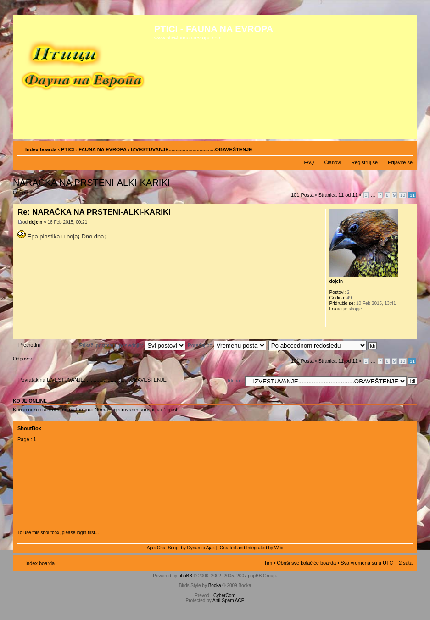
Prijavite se (400, 162)
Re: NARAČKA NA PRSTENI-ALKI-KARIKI (94, 212)
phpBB (185, 575)
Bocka (214, 585)
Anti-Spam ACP (228, 600)
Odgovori (35, 195)
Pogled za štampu (392, 148)
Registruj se (364, 162)
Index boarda (40, 149)
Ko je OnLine (30, 401)
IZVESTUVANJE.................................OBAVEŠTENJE (191, 149)
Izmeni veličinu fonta (406, 148)
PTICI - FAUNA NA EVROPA (93, 149)
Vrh (410, 334)
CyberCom (224, 595)
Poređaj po (227, 345)
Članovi (332, 162)
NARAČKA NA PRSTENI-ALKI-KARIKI (91, 182)
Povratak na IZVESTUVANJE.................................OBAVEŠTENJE (92, 379)
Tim (268, 562)
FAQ (309, 162)
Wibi (278, 547)
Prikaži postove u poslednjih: (132, 345)
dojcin (35, 222)
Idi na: (234, 380)
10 (402, 195)
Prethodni (29, 345)
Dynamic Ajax (201, 547)
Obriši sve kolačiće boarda (306, 562)
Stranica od (338, 195)
